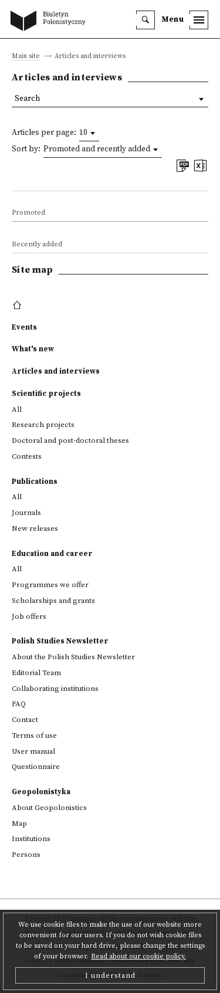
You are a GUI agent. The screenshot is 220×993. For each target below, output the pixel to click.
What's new (33, 349)
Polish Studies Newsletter (60, 641)
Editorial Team (36, 672)
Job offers (29, 616)
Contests (27, 456)
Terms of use (34, 735)
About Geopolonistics (49, 807)
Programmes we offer (50, 584)
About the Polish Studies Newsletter (73, 657)
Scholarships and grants (53, 600)
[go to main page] (50, 21)
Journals (26, 512)
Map (19, 823)
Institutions (31, 838)
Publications (34, 481)
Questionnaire (36, 766)
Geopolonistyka (41, 792)
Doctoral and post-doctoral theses (70, 440)
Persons (26, 854)
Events (24, 327)
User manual (33, 751)
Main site (26, 56)
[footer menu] (18, 306)
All (17, 409)
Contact (25, 719)
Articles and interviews (56, 371)
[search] (145, 20)
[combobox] (89, 133)
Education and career (52, 553)
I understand (110, 975)
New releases (35, 528)
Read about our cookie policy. (138, 956)
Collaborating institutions (55, 688)
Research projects (43, 424)
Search (27, 99)
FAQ (19, 704)
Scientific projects (46, 393)
